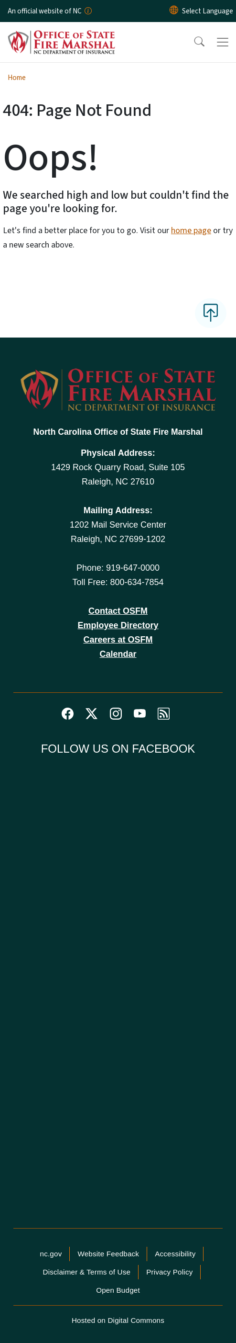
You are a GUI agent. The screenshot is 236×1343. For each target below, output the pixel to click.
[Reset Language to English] (174, 11)
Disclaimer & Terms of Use (87, 1272)
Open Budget (118, 1290)
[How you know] (87, 11)
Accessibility (175, 1254)
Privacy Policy (169, 1272)
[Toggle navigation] (222, 42)
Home (17, 77)
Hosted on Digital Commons (118, 1320)
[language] (207, 11)
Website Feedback (108, 1254)
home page (191, 231)
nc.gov (51, 1254)
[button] (193, 42)
